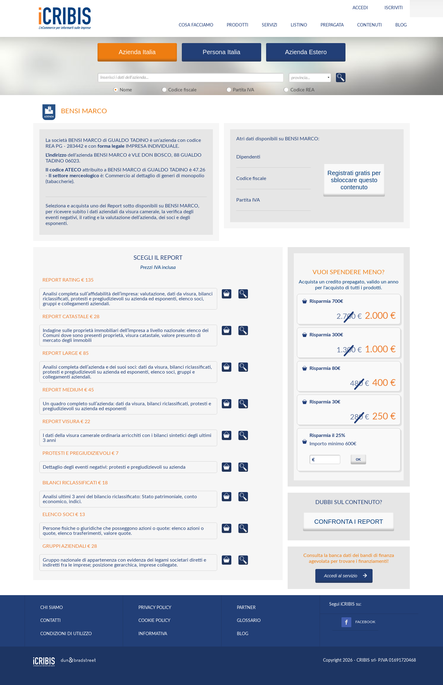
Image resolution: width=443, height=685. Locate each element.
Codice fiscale (178, 89)
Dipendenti (248, 156)
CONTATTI (50, 621)
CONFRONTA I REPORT (348, 521)
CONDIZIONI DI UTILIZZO (66, 634)
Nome (121, 89)
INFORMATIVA (152, 634)
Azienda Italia (137, 52)
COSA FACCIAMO (196, 25)
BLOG (401, 25)
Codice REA (298, 89)
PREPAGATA (332, 25)
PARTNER (246, 608)
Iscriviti (394, 8)
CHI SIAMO (51, 608)
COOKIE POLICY (154, 621)
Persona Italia (221, 52)
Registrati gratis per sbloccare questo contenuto (354, 180)
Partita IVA (239, 89)
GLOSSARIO (249, 621)
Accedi (360, 8)
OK (358, 459)
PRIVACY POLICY (154, 608)
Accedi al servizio (340, 575)
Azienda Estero (306, 52)
